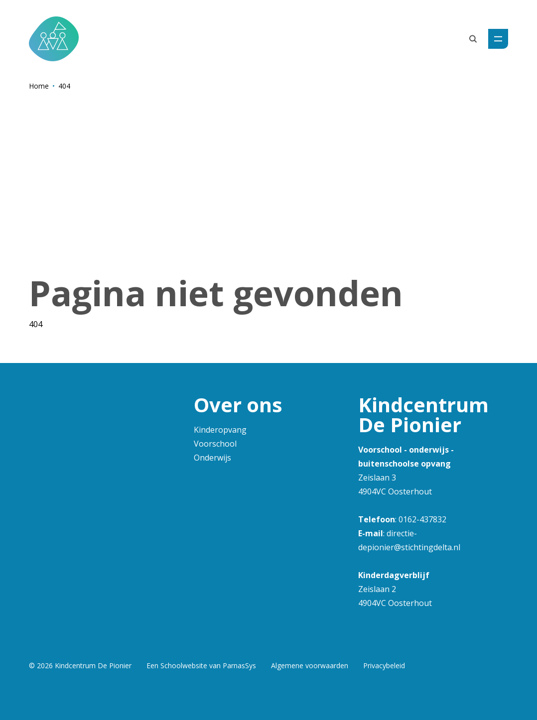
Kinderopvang (220, 429)
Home (39, 86)
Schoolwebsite (183, 665)
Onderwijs (212, 457)
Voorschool (215, 443)
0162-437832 (422, 519)
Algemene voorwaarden (309, 665)
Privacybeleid (384, 665)
